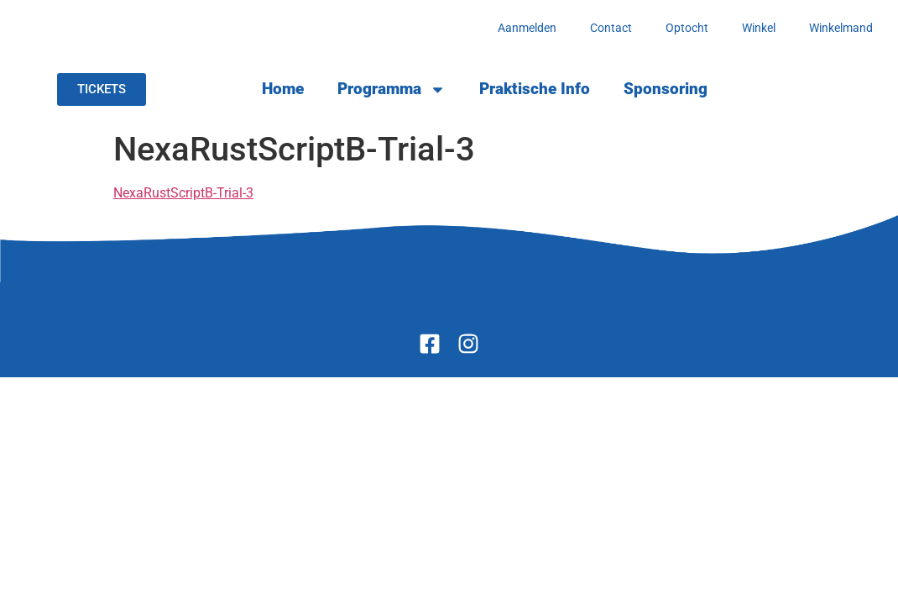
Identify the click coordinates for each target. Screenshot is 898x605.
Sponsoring (665, 88)
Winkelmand (841, 27)
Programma (391, 89)
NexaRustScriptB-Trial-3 (183, 193)
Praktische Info (534, 88)
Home (283, 88)
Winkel (758, 27)
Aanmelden (527, 27)
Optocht (687, 27)
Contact (611, 27)
